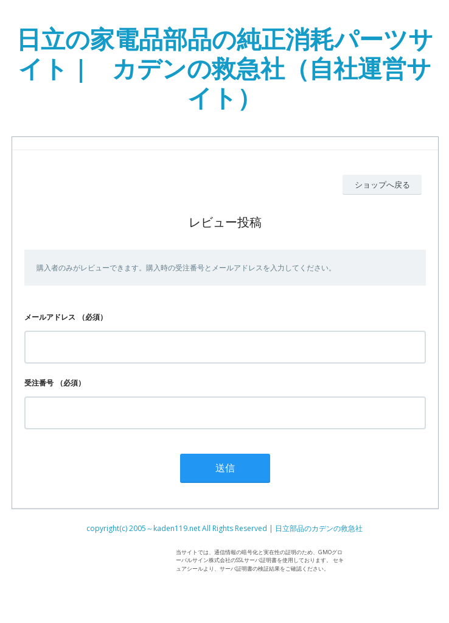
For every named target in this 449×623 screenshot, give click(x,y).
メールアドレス (49, 317)
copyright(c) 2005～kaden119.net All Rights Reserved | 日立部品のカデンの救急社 (224, 528)
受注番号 (39, 383)
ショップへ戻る (382, 184)
